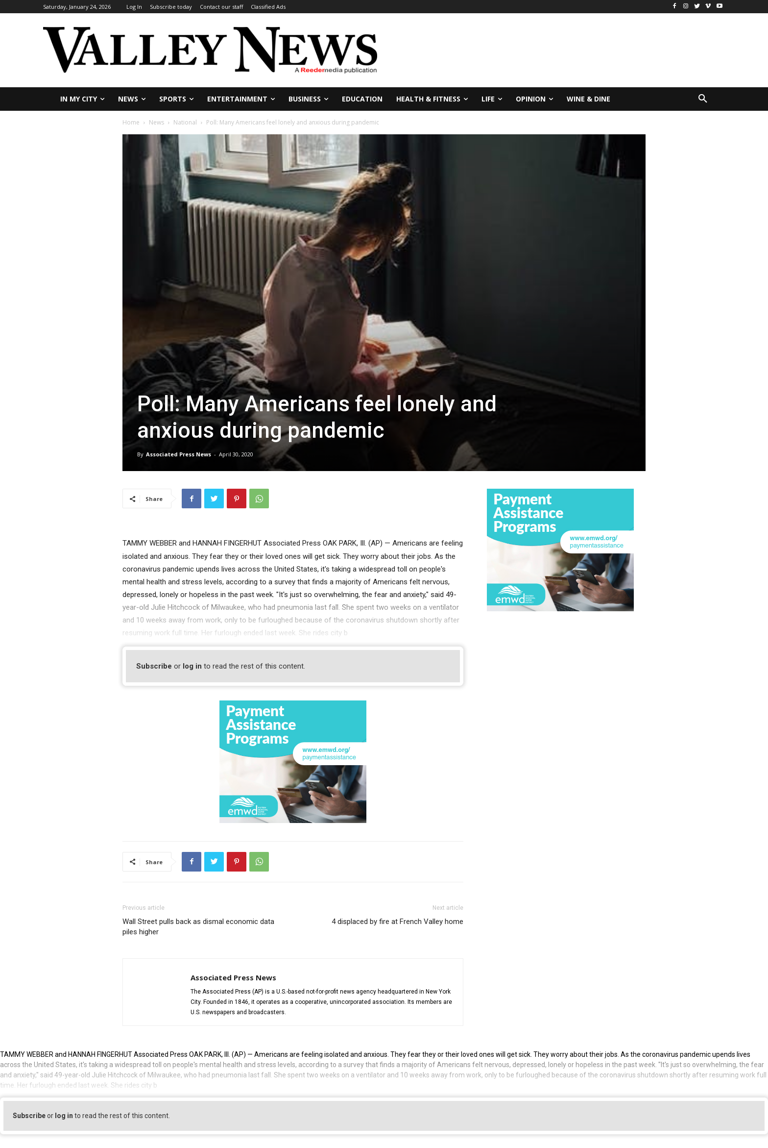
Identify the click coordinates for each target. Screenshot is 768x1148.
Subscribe (154, 666)
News (156, 122)
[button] (703, 99)
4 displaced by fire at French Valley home (397, 921)
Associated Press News (178, 454)
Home (131, 122)
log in (192, 666)
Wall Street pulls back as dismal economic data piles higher (198, 926)
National (185, 122)
